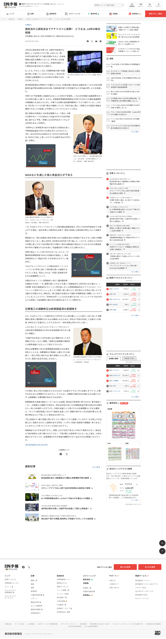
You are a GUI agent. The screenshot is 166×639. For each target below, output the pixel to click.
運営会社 (6, 624)
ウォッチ (149, 5)
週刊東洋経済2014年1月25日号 (36, 445)
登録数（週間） (114, 358)
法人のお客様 (151, 567)
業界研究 (93, 13)
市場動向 (20, 19)
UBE (114, 310)
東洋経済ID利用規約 (155, 624)
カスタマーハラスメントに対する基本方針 (128, 624)
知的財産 (83, 624)
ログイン (158, 5)
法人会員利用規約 (91, 626)
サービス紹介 (18, 624)
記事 (31, 14)
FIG (114, 294)
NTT (114, 386)
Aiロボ (115, 304)
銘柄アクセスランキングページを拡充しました (38, 4)
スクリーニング (72, 13)
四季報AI (135, 14)
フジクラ (116, 289)
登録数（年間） (129, 358)
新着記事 (11, 19)
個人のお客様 (128, 567)
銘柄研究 (52, 14)
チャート (140, 5)
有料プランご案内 (155, 14)
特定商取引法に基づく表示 (100, 624)
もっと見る (96, 467)
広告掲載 (30, 624)
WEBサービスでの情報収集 (47, 624)
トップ (10, 14)
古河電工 (116, 381)
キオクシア (116, 299)
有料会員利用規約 (74, 626)
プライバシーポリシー (68, 624)
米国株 (114, 14)
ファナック (116, 391)
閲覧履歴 (132, 5)
